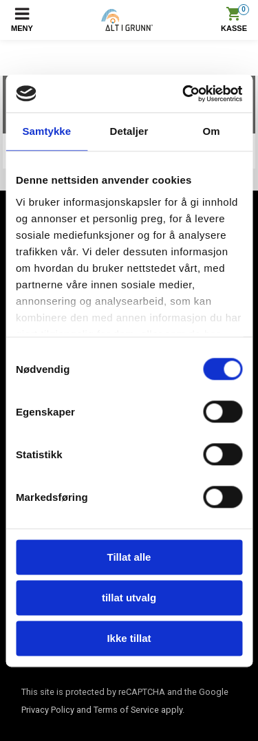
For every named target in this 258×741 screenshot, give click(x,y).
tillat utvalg (129, 597)
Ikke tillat (129, 638)
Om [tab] (211, 131)
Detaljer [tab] (129, 131)
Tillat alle (129, 557)
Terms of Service (126, 710)
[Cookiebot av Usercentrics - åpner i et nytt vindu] (183, 94)
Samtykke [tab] (46, 131)
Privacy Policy (47, 710)
